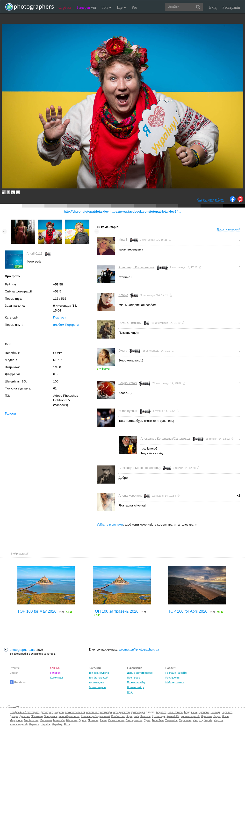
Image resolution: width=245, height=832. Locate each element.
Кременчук (158, 716)
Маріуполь (16, 720)
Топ (106, 7)
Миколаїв (59, 720)
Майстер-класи (174, 682)
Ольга (122, 350)
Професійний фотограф (24, 712)
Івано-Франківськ (69, 716)
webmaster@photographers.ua (139, 649)
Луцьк (217, 716)
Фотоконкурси (97, 687)
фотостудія (138, 712)
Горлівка (227, 712)
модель (59, 712)
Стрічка (64, 7)
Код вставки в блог (210, 199)
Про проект (134, 677)
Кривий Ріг (173, 716)
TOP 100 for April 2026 (187, 611)
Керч (129, 716)
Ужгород (198, 720)
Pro (134, 7)
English (14, 672)
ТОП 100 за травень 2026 (115, 611)
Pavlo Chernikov (129, 323)
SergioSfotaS (127, 383)
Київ (136, 716)
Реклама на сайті (176, 672)
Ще (121, 7)
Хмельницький (19, 724)
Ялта (67, 724)
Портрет (59, 317)
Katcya (123, 295)
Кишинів (145, 716)
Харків (208, 720)
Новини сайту (135, 687)
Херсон (218, 720)
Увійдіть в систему (110, 524)
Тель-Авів (158, 720)
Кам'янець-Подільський (95, 716)
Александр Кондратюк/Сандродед (165, 438)
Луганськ (206, 716)
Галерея (86, 7)
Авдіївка (161, 712)
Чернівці (57, 724)
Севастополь (116, 720)
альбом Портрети (66, 324)
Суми (147, 720)
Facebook (18, 682)
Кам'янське (118, 716)
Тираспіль (185, 720)
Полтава (93, 720)
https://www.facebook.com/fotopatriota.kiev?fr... (145, 211)
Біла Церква (175, 712)
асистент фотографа (99, 712)
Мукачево (46, 720)
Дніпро (14, 716)
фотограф (47, 712)
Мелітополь (31, 720)
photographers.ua (22, 650)
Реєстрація (231, 7)
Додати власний (228, 229)
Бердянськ (190, 712)
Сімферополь (134, 720)
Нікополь (71, 720)
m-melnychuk (127, 411)
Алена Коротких (130, 495)
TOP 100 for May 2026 (36, 611)
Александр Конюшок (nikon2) (139, 468)
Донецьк (24, 716)
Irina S (123, 239)
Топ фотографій (98, 677)
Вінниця (215, 712)
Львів (225, 716)
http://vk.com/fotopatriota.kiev (86, 211)
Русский (15, 667)
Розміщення (172, 677)
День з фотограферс (140, 672)
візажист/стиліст (75, 712)
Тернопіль (171, 720)
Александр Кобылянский (136, 267)
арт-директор (121, 712)
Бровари (204, 712)
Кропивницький (190, 716)
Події (130, 692)
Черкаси (34, 724)
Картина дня (96, 682)
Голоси (10, 413)
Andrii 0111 (35, 253)
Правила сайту (136, 682)
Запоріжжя (50, 716)
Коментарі (56, 677)
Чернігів (45, 724)
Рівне (103, 720)
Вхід (213, 7)
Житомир (37, 716)
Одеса (82, 720)
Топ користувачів (99, 672)
